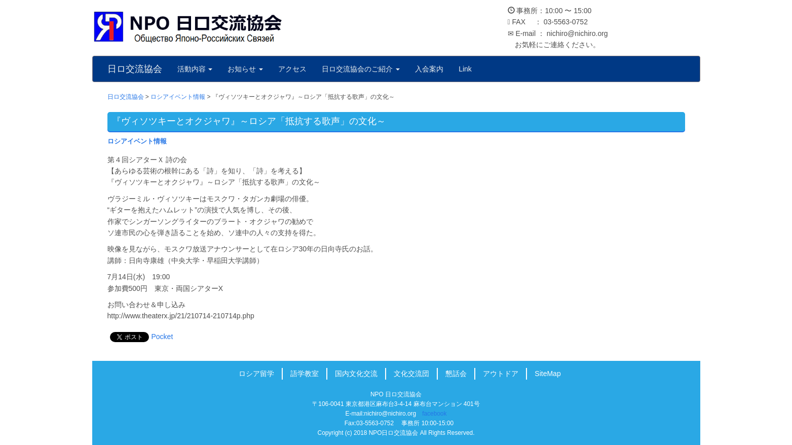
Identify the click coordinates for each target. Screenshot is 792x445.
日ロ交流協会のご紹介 (361, 69)
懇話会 (456, 373)
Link (465, 69)
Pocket (162, 336)
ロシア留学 (256, 373)
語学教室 (304, 373)
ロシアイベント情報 (137, 141)
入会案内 (429, 69)
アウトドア (500, 373)
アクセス (292, 69)
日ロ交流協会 (134, 69)
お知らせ (245, 69)
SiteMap (547, 373)
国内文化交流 (356, 373)
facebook (434, 413)
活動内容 (195, 69)
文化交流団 (411, 373)
